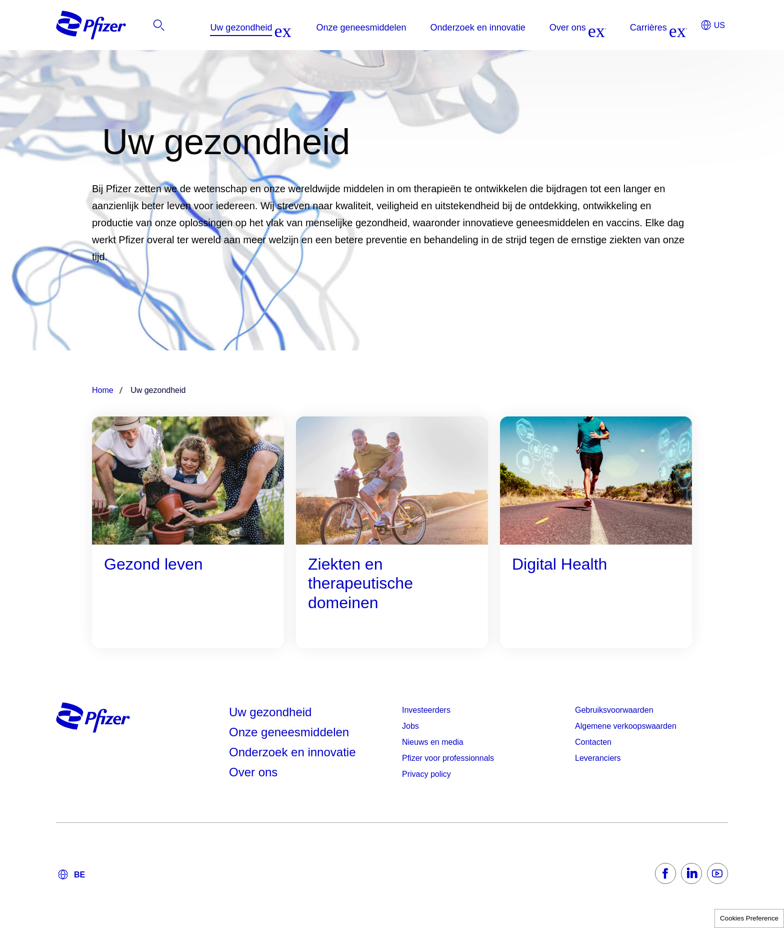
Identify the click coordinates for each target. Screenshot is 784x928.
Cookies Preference (749, 918)
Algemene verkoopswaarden (625, 726)
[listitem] (618, 27)
